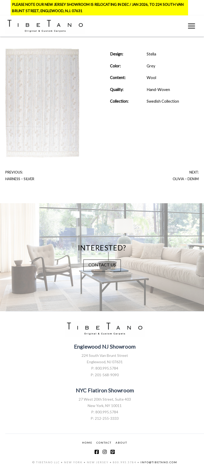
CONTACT (104, 442)
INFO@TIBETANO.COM (159, 462)
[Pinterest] (112, 451)
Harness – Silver (19, 179)
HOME (87, 442)
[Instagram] (104, 451)
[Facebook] (96, 451)
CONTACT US (102, 264)
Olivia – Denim (186, 179)
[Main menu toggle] (191, 26)
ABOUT (121, 442)
